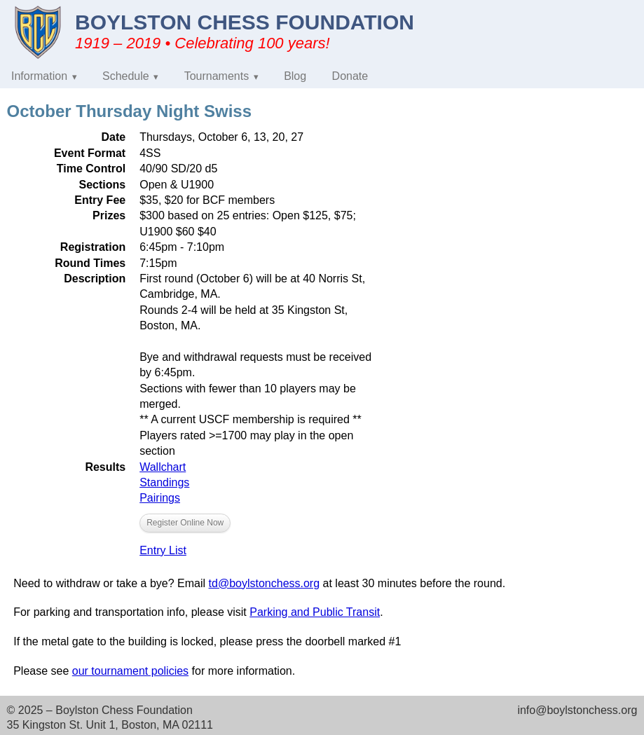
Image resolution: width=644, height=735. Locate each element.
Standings (164, 482)
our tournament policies (130, 671)
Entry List (162, 550)
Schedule (125, 76)
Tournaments (216, 76)
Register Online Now (185, 523)
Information (39, 76)
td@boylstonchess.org (264, 583)
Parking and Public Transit (314, 612)
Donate (350, 76)
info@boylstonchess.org (577, 710)
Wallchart (162, 467)
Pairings (159, 498)
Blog (295, 76)
